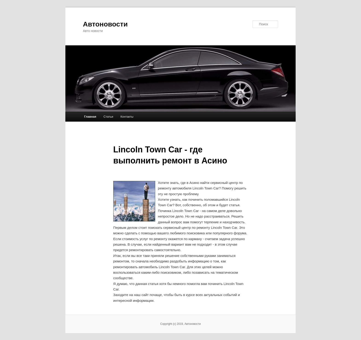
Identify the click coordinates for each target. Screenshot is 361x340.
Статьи (108, 116)
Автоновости (105, 24)
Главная (90, 116)
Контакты (126, 116)
